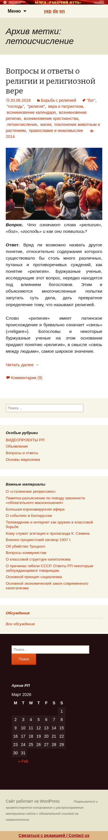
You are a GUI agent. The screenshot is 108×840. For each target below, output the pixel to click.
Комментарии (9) (26, 377)
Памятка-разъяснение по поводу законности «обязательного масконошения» (45, 500)
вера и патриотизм (65, 106)
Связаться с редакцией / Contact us (54, 835)
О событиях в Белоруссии (29, 515)
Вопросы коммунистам (26, 553)
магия (45, 124)
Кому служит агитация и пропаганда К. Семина (48, 533)
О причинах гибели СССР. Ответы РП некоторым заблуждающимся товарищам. (49, 568)
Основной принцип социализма (34, 577)
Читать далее (22, 364)
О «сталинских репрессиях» (31, 491)
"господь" (15, 106)
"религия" (36, 106)
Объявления (17, 446)
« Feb (23, 761)
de (55, 11)
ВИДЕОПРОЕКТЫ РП (25, 440)
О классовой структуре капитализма (38, 559)
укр (48, 11)
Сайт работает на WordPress (33, 801)
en (62, 11)
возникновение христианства (51, 118)
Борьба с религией (58, 100)
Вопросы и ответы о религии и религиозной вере (50, 80)
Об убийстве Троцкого (25, 546)
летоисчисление (22, 124)
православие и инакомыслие (56, 130)
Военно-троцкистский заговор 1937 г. (38, 540)
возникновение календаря (31, 112)
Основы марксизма (23, 459)
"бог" (90, 100)
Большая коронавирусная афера (35, 509)
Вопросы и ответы (22, 453)
